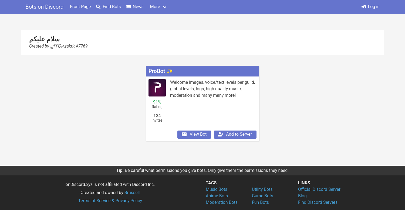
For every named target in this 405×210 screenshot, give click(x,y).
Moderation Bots (222, 202)
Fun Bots (260, 202)
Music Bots (216, 189)
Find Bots (108, 6)
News (135, 6)
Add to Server (234, 134)
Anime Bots (217, 195)
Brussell (132, 192)
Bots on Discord (44, 7)
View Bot (194, 134)
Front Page (80, 6)
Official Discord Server (319, 189)
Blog (302, 195)
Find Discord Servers (318, 202)
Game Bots (262, 195)
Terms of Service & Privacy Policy (110, 200)
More (155, 6)
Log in (371, 6)
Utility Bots (262, 189)
